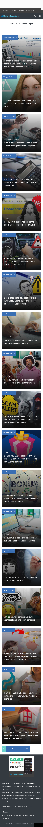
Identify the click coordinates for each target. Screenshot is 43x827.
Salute (7, 97)
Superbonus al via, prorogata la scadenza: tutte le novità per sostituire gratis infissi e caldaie (21, 498)
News (7, 218)
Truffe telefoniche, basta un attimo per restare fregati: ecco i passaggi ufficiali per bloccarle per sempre (21, 419)
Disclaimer (21, 10)
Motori (8, 255)
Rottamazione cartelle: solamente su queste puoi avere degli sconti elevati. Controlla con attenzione (20, 656)
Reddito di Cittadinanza (12, 139)
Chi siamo (5, 10)
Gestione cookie (38, 825)
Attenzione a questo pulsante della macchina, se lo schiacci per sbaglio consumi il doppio (20, 261)
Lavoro (8, 294)
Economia (8, 337)
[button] (35, 16)
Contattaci (30, 806)
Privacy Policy (30, 10)
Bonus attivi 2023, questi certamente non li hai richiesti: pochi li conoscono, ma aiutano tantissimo (21, 459)
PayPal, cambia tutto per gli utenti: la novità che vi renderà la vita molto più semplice (20, 696)
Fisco (7, 650)
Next (26, 749)
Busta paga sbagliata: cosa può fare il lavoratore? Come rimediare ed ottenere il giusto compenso (20, 301)
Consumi (8, 57)
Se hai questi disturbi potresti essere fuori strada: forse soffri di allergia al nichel (20, 103)
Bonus (7, 452)
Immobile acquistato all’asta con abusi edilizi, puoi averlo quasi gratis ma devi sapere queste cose (21, 735)
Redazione (13, 10)
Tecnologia (9, 574)
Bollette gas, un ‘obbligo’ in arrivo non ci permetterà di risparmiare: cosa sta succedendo (20, 182)
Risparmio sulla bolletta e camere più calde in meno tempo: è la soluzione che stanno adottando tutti (20, 64)
